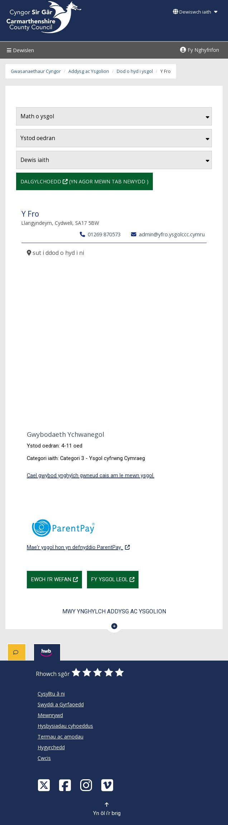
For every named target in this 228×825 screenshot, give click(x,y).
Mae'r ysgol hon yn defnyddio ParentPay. (78, 530)
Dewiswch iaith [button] (195, 12)
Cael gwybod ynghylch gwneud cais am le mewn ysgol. (90, 475)
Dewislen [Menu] (19, 50)
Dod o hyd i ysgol (135, 71)
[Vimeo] (108, 785)
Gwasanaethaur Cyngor (36, 71)
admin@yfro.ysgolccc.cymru (168, 234)
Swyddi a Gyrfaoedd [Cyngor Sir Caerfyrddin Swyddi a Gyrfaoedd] (61, 704)
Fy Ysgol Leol (115, 579)
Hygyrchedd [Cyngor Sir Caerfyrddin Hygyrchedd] (51, 747)
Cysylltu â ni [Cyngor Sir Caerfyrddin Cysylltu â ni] (51, 693)
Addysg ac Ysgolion (88, 71)
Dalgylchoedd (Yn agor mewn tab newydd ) (84, 181)
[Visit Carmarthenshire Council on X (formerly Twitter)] (45, 785)
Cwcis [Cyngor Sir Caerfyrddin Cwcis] (44, 758)
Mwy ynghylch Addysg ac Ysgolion (114, 611)
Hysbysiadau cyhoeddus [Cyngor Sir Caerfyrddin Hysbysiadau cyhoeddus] (65, 725)
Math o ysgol (114, 116)
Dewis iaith (114, 160)
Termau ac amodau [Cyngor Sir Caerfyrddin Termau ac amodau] (60, 736)
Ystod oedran (114, 138)
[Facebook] (66, 785)
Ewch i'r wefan (56, 579)
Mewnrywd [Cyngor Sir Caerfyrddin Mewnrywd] (50, 715)
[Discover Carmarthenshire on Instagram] (87, 785)
